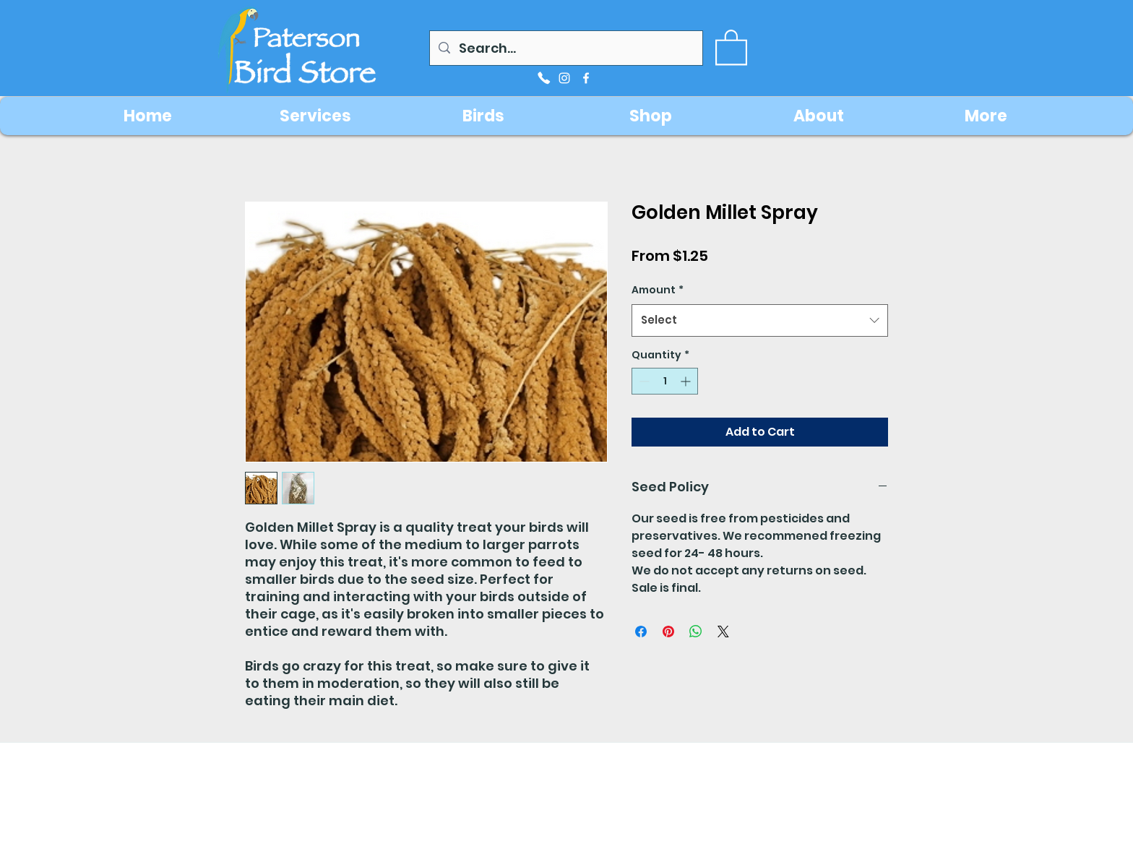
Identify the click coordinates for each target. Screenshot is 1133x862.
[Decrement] (643, 381)
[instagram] (564, 78)
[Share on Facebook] (641, 631)
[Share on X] (723, 631)
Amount (658, 290)
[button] (731, 46)
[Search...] (565, 48)
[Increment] (687, 381)
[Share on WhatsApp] (696, 631)
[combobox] (760, 320)
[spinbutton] (665, 381)
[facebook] (586, 78)
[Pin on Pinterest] (668, 631)
